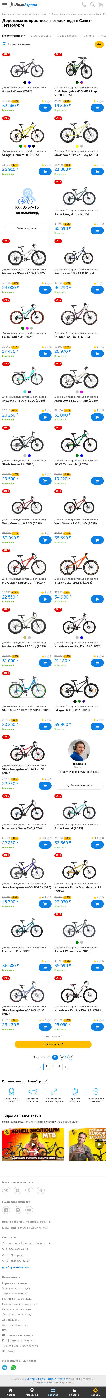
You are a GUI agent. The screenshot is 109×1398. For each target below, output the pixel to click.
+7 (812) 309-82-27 (16, 1260)
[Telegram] (4, 1368)
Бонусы (95, 1392)
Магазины (32, 1392)
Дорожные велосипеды (17, 1314)
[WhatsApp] (13, 1368)
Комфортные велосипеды (18, 1340)
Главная (11, 1392)
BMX (5, 1330)
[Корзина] (101, 4)
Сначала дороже (67, 36)
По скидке (88, 36)
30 (55, 1057)
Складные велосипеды (16, 1309)
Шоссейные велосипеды (18, 1335)
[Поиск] (92, 4)
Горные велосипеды (15, 1283)
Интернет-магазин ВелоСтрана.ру (48, 1379)
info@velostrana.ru (15, 1267)
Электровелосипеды (15, 1325)
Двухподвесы (10, 1319)
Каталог (53, 1392)
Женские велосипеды (16, 1288)
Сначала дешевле (41, 36)
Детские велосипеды (15, 1293)
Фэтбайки (8, 1351)
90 (70, 1057)
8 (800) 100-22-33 (15, 1248)
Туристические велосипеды (20, 1346)
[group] (27, 67)
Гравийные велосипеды (17, 1299)
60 (62, 1057)
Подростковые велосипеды (19, 1304)
